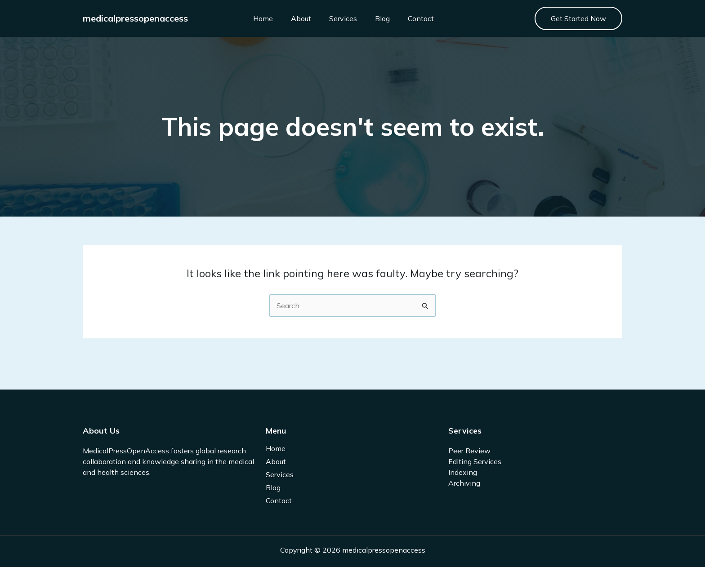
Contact (421, 18)
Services (343, 18)
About (301, 18)
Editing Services (474, 461)
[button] (578, 18)
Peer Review (469, 450)
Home (263, 18)
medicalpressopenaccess (135, 18)
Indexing (462, 472)
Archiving (464, 482)
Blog (382, 18)
